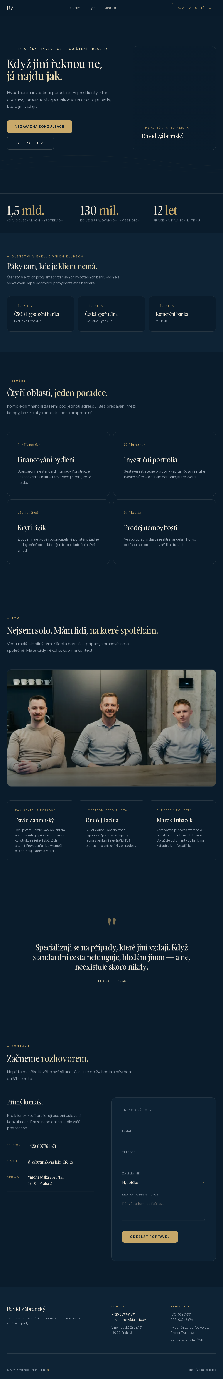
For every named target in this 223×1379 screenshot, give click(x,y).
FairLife (50, 1369)
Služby (75, 8)
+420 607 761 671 (42, 1150)
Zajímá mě (131, 1177)
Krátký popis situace (140, 1198)
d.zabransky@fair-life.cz (50, 1166)
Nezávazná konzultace (39, 126)
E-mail (127, 1135)
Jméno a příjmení (137, 1114)
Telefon (129, 1156)
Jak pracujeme (30, 143)
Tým (92, 8)
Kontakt (110, 8)
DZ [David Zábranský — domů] (10, 7)
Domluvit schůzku (194, 8)
